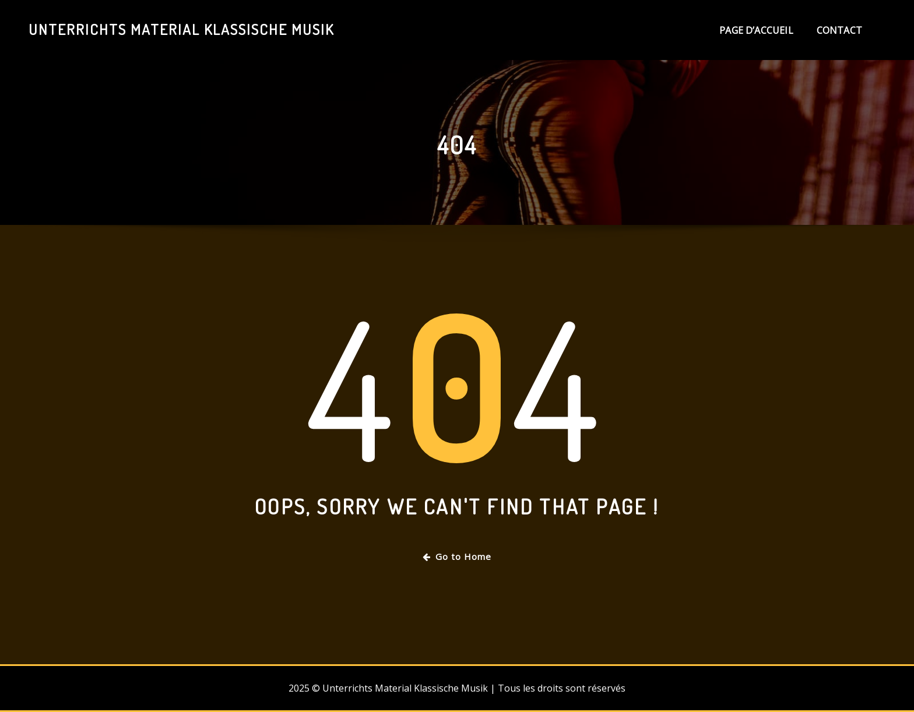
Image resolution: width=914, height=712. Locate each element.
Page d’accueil (756, 30)
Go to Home (457, 556)
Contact (839, 30)
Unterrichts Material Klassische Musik (181, 29)
